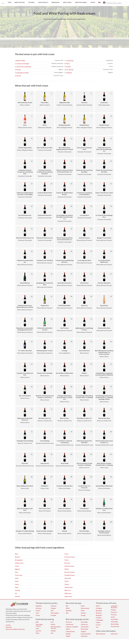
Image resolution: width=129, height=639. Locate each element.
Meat (16, 587)
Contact (8, 625)
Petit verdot (84, 629)
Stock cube (67, 578)
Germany (53, 606)
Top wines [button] (31, 2)
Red (67, 606)
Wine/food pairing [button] (81, 2)
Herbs (17, 581)
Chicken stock (19, 563)
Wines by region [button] (19, 2)
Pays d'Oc (114, 612)
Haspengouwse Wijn (22, 72)
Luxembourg (69, 60)
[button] (99, 2)
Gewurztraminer (86, 634)
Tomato (66, 584)
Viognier (83, 631)
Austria (38, 610)
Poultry (53, 624)
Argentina (39, 606)
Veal (52, 633)
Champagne (99, 620)
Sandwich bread (69, 566)
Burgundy (99, 615)
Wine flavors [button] (67, 2)
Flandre (18, 69)
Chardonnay (69, 624)
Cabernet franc (70, 631)
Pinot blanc (84, 636)
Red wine (67, 563)
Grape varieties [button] (43, 2)
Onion (66, 554)
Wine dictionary (100, 634)
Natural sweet (85, 608)
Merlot (68, 629)
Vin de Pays (70, 69)
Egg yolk (17, 569)
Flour (16, 572)
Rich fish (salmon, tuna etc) (56, 627)
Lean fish (38, 631)
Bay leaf (17, 557)
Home (9, 2)
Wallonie (69, 72)
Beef (37, 622)
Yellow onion (68, 596)
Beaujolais (99, 610)
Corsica (98, 625)
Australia (38, 608)
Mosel (68, 63)
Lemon (17, 584)
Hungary (53, 608)
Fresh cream (18, 575)
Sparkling (68, 610)
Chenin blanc (85, 626)
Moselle (68, 66)
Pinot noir (69, 622)
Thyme (66, 581)
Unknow (83, 613)
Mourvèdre (84, 622)
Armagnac (99, 608)
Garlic (17, 578)
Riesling (68, 634)
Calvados (98, 617)
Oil (16, 593)
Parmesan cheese (69, 557)
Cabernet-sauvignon (72, 626)
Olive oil (17, 596)
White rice (67, 590)
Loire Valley (114, 621)
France (38, 615)
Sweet (82, 606)
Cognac (98, 622)
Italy (52, 610)
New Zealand (55, 613)
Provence (114, 614)
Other (82, 610)
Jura (97, 627)
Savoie (113, 617)
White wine (67, 593)
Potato (66, 560)
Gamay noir (84, 624)
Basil (16, 554)
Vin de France (115, 626)
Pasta (37, 633)
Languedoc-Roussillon (114, 606)
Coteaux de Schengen (22, 63)
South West (114, 619)
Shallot (66, 569)
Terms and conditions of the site (15, 629)
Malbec (68, 636)
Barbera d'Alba (20, 60)
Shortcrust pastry (69, 572)
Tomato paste (68, 587)
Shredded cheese (69, 575)
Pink (67, 613)
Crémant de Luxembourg (23, 66)
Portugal (53, 615)
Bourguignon (19, 560)
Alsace (98, 606)
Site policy (9, 627)
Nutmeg (17, 590)
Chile (37, 613)
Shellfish (53, 631)
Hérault (18, 76)
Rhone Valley (115, 624)
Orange (83, 615)
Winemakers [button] (55, 2)
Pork (52, 622)
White (68, 608)
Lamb (37, 628)
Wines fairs (114, 634)
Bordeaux (99, 613)
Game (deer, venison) (39, 625)
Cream (17, 566)
